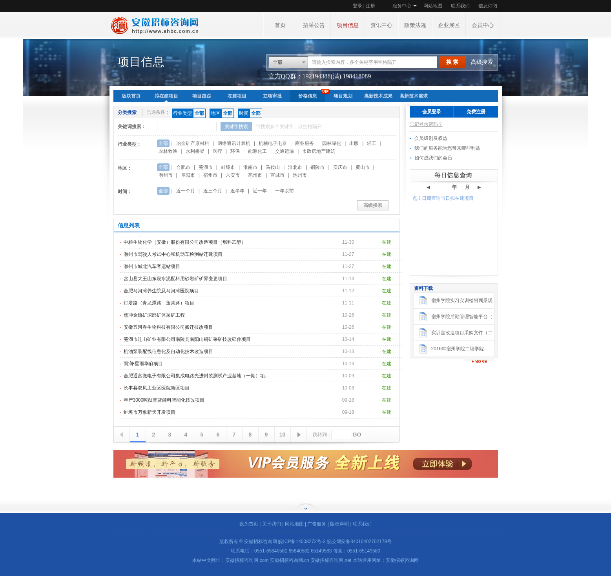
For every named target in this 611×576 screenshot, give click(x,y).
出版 (354, 143)
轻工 (371, 143)
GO (357, 434)
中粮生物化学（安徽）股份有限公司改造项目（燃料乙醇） (185, 242)
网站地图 (432, 6)
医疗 (217, 151)
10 (282, 434)
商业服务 (304, 143)
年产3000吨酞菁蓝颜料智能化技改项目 (164, 400)
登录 (357, 6)
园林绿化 (331, 143)
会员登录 (431, 111)
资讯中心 (381, 25)
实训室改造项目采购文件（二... (463, 332)
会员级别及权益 (430, 138)
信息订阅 (487, 6)
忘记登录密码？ (426, 124)
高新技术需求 (413, 96)
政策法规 (415, 25)
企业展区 (449, 25)
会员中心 (483, 25)
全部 (277, 62)
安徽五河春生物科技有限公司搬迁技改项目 (168, 327)
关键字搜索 (236, 126)
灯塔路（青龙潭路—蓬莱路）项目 (159, 303)
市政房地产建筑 (318, 151)
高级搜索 (482, 62)
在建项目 (237, 96)
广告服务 (316, 524)
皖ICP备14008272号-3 (301, 541)
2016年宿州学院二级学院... (459, 348)
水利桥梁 (195, 151)
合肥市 (183, 167)
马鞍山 (273, 167)
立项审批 (272, 96)
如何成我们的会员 (433, 158)
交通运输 (284, 151)
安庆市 (340, 167)
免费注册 (476, 111)
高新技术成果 (378, 96)
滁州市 (166, 175)
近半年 (237, 191)
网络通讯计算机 (233, 143)
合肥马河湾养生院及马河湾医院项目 (161, 290)
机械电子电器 (273, 143)
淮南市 (250, 167)
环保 (235, 151)
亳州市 (255, 175)
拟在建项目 (166, 96)
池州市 (300, 175)
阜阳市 (188, 175)
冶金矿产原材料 (192, 143)
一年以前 (284, 191)
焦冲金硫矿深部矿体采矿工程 (154, 315)
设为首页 (248, 524)
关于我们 (271, 524)
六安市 (233, 175)
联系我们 (460, 6)
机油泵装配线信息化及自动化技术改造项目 (168, 351)
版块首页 (131, 96)
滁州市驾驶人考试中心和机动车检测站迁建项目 (173, 254)
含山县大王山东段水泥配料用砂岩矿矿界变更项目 (175, 278)
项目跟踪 (201, 96)
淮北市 (295, 167)
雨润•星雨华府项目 (143, 363)
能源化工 (257, 151)
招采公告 (314, 25)
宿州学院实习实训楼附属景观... (463, 300)
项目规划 (343, 96)
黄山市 (363, 167)
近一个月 (185, 191)
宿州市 (210, 175)
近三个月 (212, 191)
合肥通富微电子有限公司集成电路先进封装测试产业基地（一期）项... (196, 376)
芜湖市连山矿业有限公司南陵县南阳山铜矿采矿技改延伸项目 (187, 339)
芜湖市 (206, 167)
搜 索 (452, 62)
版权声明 (339, 524)
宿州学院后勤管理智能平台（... (463, 316)
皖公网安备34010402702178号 (359, 541)
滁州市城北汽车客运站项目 (152, 266)
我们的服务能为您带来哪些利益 (447, 148)
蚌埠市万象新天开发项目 (149, 412)
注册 (370, 6)
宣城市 (277, 175)
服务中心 (401, 6)
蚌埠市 (228, 167)
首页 (280, 25)
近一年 (260, 191)
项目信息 (348, 25)
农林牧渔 (168, 151)
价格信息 (307, 96)
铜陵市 (317, 167)
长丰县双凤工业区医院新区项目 (157, 388)
